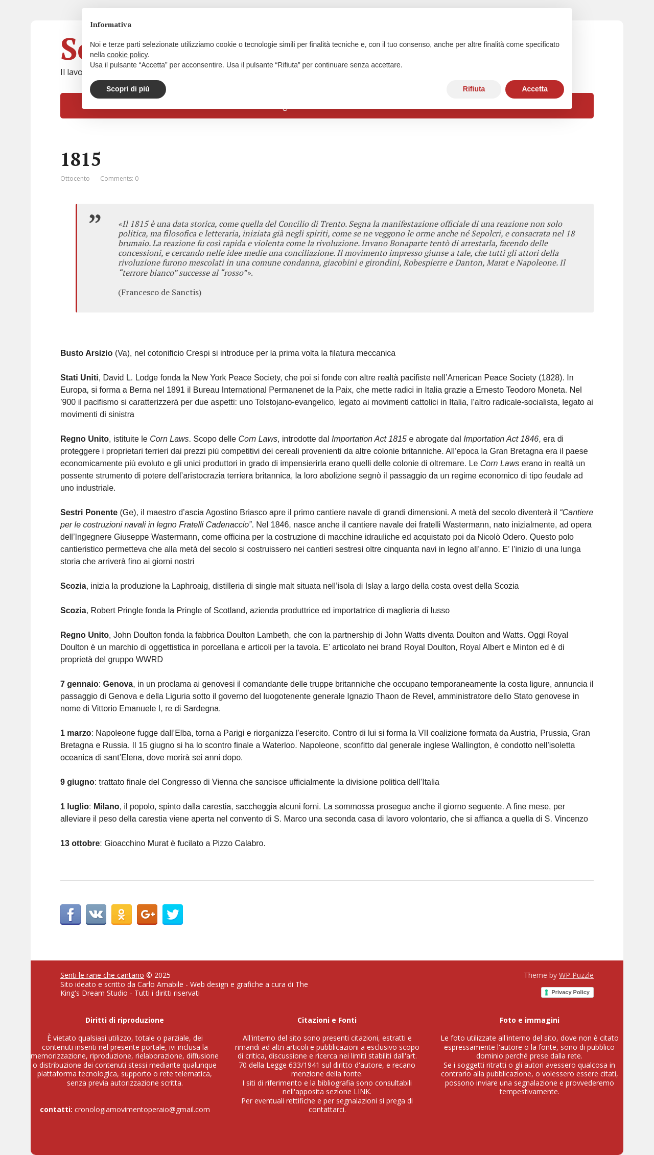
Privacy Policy (570, 992)
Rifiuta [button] (474, 89)
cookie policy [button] (127, 55)
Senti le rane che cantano (102, 975)
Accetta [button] (535, 89)
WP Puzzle (576, 975)
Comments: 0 (119, 178)
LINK (362, 1091)
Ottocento (75, 178)
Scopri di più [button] (128, 89)
